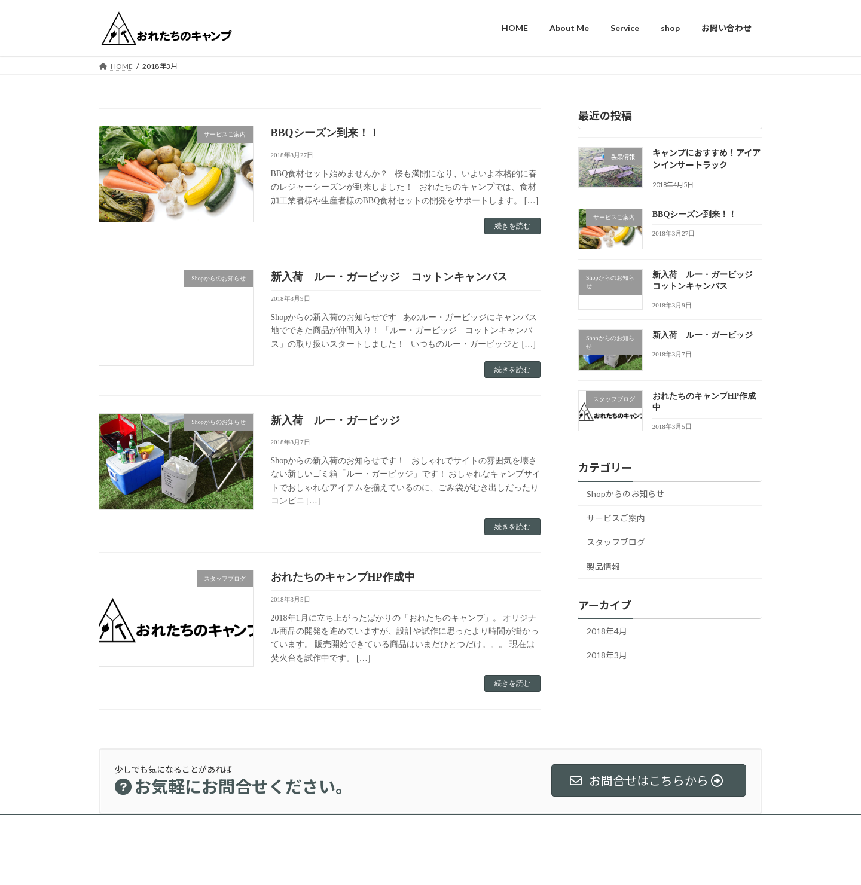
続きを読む (512, 226)
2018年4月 (607, 630)
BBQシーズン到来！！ (325, 133)
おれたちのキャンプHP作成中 (343, 577)
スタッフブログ (616, 542)
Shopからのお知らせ (625, 494)
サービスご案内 (616, 517)
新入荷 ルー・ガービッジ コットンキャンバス (389, 277)
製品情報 (603, 566)
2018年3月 (607, 655)
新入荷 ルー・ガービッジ (335, 420)
